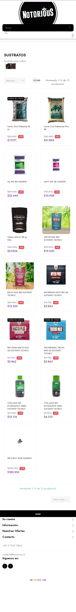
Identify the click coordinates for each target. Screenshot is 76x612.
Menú (6, 32)
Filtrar (36, 80)
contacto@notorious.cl (13, 554)
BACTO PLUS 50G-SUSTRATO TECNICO (19, 294)
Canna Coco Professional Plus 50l (56, 128)
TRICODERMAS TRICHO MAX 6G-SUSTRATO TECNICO (54, 350)
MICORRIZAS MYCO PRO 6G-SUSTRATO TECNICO (56, 294)
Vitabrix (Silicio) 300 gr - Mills (17, 238)
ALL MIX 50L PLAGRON (17, 181)
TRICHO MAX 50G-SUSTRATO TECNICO (53, 238)
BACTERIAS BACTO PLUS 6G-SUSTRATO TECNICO (18, 349)
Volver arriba (60, 499)
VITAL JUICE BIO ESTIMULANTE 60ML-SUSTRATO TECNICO (53, 406)
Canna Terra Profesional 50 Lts (18, 128)
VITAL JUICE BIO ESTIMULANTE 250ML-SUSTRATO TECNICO (17, 406)
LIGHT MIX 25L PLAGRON (55, 181)
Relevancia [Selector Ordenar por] (15, 80)
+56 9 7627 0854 (12, 545)
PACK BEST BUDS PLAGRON (19, 458)
